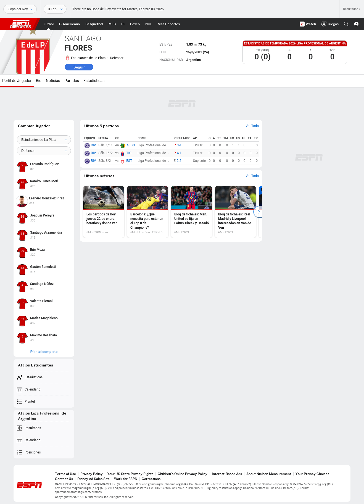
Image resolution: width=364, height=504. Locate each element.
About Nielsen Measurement (268, 474)
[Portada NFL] (69, 24)
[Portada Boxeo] (135, 24)
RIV (93, 145)
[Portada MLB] (112, 24)
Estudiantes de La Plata (88, 58)
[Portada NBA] (94, 24)
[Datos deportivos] (55, 9)
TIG (128, 153)
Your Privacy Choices (312, 474)
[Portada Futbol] (49, 24)
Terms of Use (65, 474)
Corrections (151, 479)
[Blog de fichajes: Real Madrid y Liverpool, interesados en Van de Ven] (235, 212)
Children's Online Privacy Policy (182, 474)
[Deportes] (20, 9)
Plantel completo (44, 352)
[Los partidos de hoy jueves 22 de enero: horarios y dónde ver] (103, 212)
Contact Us (64, 479)
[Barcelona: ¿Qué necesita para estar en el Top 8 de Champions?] (147, 212)
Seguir (79, 67)
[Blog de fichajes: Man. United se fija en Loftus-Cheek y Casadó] (191, 212)
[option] (103, 212)
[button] (346, 24)
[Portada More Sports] (169, 24)
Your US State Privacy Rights (130, 474)
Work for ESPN (125, 479)
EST (129, 161)
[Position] (44, 151)
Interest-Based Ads (227, 474)
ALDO (130, 145)
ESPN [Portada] (20, 24)
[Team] (44, 140)
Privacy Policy (91, 474)
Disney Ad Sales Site (93, 479)
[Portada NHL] (148, 24)
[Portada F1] (123, 24)
